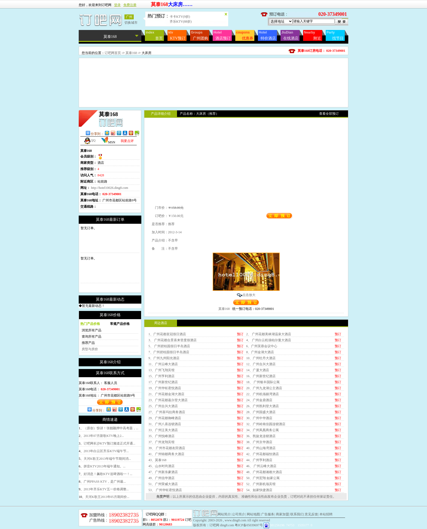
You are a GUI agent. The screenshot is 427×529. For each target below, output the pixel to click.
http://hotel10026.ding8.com (109, 188)
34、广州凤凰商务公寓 (262, 430)
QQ (89, 140)
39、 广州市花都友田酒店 (166, 448)
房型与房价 (90, 349)
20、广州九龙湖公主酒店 (264, 388)
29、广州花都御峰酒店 (164, 418)
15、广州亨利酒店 (161, 376)
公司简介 (238, 514)
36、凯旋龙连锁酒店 (261, 436)
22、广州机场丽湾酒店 (262, 394)
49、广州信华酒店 (161, 478)
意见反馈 (311, 514)
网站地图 (253, 514)
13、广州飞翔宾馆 (161, 370)
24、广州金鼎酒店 (259, 400)
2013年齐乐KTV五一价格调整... (106, 489)
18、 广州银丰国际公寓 (263, 382)
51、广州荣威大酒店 (163, 484)
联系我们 (296, 514)
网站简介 (224, 514)
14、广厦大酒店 (257, 370)
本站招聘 (326, 514)
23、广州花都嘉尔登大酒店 (168, 400)
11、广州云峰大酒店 (163, 364)
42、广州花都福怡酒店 (262, 454)
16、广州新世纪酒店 (261, 376)
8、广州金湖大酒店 (260, 352)
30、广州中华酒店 (259, 418)
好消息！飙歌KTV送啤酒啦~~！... (108, 474)
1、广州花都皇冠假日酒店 (167, 334)
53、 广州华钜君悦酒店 (165, 490)
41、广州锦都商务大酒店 (166, 454)
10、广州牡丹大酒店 (261, 358)
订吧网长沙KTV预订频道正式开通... (109, 443)
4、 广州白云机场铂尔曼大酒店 (268, 340)
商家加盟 (282, 514)
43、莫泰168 (157, 460)
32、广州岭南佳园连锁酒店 (265, 424)
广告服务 (267, 514)
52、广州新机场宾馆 (261, 484)
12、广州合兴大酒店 (261, 364)
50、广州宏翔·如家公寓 (263, 478)
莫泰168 (131, 53)
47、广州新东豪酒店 (163, 472)
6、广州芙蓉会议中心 (261, 346)
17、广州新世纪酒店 (163, 382)
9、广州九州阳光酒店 (163, 358)
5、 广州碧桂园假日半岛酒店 (169, 346)
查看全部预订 (329, 114)
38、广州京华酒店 (259, 442)
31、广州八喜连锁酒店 (164, 424)
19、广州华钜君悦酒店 (164, 388)
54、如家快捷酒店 (259, 490)
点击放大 (248, 295)
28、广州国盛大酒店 (261, 412)
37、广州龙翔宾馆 (161, 442)
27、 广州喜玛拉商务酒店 (166, 412)
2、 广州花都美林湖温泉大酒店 (268, 334)
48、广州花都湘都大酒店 (264, 472)
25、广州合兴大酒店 (163, 406)
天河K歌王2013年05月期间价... (107, 497)
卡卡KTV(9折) (180, 17)
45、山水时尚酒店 (161, 466)
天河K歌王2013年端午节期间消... (107, 459)
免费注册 (129, 5)
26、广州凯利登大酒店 (262, 406)
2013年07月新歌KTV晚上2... (104, 436)
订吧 (293, 496)
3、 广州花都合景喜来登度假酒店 (172, 340)
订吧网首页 (113, 53)
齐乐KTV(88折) (181, 21)
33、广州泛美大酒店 (163, 430)
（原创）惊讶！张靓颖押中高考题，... (111, 428)
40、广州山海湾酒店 (261, 448)
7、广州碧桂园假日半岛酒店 (168, 352)
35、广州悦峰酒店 (161, 436)
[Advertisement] (213, 70)
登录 (117, 5)
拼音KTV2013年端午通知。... (105, 466)
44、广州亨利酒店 (259, 460)
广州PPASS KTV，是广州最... (105, 481)
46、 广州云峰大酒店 (261, 466)
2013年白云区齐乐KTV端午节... (106, 451)
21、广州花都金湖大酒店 (166, 394)
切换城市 (131, 23)
